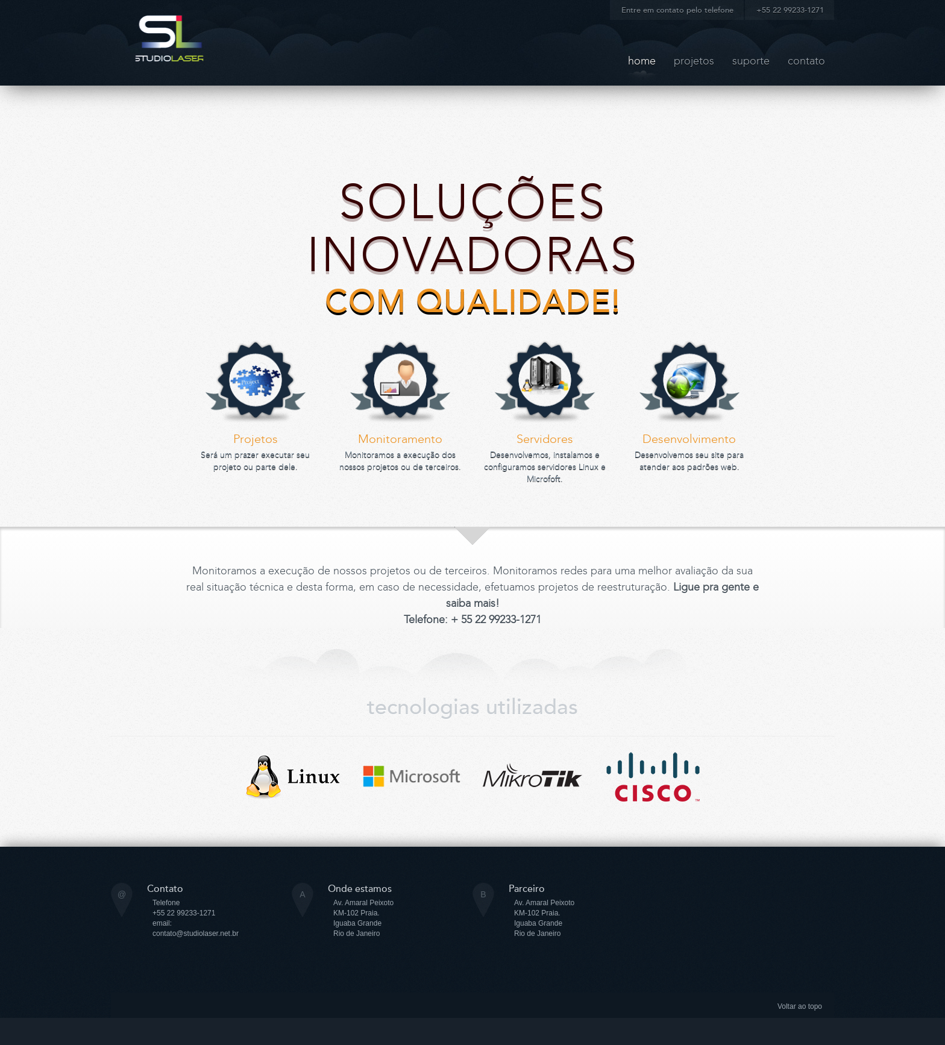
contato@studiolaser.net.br (195, 933)
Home (642, 60)
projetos (694, 60)
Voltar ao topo (799, 1006)
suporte (751, 60)
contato (806, 60)
